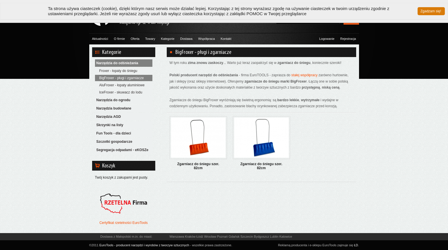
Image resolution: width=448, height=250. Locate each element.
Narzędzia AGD (108, 117)
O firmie (119, 38)
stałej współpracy (304, 75)
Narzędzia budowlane (113, 108)
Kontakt (226, 38)
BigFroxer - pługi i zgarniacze (121, 78)
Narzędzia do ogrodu (113, 100)
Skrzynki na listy (109, 125)
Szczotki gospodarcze (114, 142)
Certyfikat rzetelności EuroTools (123, 222)
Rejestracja (348, 38)
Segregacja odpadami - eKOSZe (122, 150)
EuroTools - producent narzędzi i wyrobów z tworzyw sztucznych (144, 245)
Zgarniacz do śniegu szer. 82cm (198, 166)
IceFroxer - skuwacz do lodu (120, 92)
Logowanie (326, 38)
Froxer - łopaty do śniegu (118, 71)
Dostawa (186, 38)
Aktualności (100, 38)
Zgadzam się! (430, 11)
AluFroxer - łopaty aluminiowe (122, 85)
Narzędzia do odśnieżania (117, 63)
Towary (150, 38)
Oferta (135, 38)
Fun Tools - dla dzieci (113, 133)
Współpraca (206, 38)
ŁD (356, 245)
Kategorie (167, 38)
